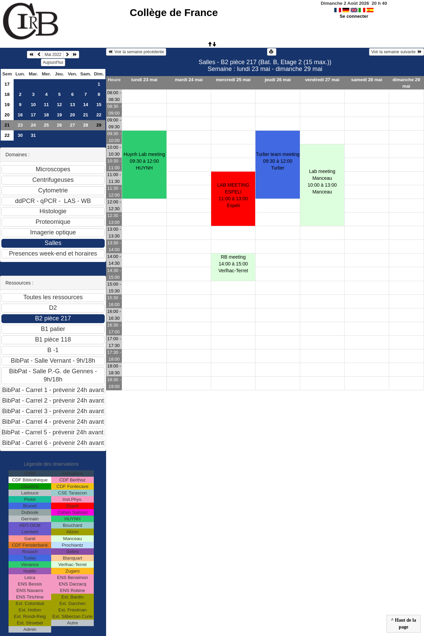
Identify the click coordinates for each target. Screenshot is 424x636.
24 (33, 125)
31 (33, 135)
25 (46, 125)
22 (98, 114)
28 (85, 125)
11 (46, 104)
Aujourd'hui (53, 62)
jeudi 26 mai (278, 79)
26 (59, 125)
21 (85, 114)
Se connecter (354, 16)
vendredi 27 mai (322, 79)
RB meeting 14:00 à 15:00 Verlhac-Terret (233, 263)
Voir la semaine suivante (396, 51)
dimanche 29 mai (406, 83)
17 (7, 84)
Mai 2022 (53, 54)
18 (7, 94)
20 (7, 114)
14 (85, 104)
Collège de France (174, 12)
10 (33, 104)
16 (20, 114)
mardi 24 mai (189, 79)
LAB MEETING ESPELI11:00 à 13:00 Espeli (233, 195)
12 (59, 104)
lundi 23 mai (144, 79)
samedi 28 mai (366, 79)
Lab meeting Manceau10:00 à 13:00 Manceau (322, 181)
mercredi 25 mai (233, 79)
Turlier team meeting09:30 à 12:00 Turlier (277, 161)
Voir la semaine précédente (136, 51)
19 (7, 104)
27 (72, 125)
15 (98, 104)
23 (20, 125)
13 (72, 104)
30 (20, 135)
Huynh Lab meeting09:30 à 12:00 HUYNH (144, 161)
